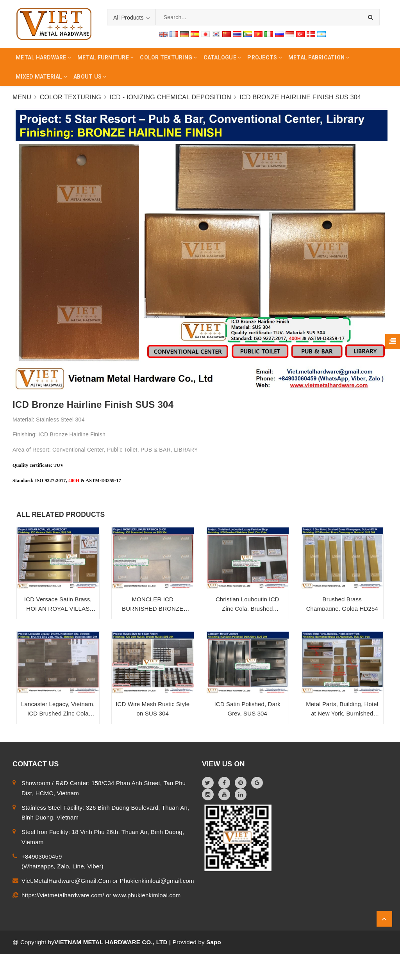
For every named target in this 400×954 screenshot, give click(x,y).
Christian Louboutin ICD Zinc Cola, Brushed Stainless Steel (247, 608)
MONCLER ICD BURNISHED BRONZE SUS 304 (152, 608)
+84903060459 (41, 856)
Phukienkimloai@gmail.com (157, 880)
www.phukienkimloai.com (146, 895)
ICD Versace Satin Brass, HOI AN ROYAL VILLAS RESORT (58, 608)
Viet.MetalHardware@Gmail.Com (66, 880)
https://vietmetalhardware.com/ (63, 895)
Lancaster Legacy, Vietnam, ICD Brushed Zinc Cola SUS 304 (58, 713)
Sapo (213, 942)
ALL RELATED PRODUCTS (60, 514)
